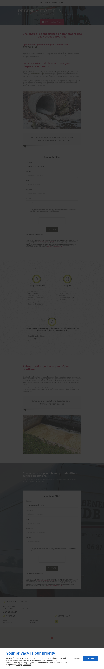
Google (19, 665)
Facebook (27, 665)
